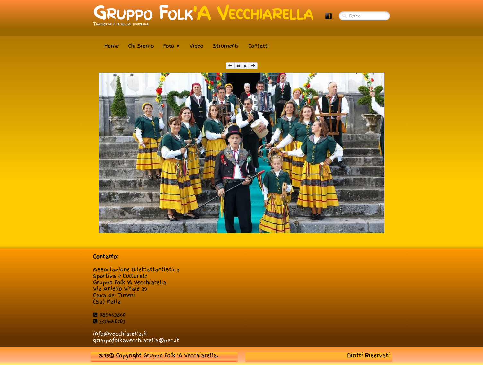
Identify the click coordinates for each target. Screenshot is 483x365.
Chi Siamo (141, 46)
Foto (171, 46)
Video (196, 46)
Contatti (258, 46)
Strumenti (226, 46)
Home (111, 46)
